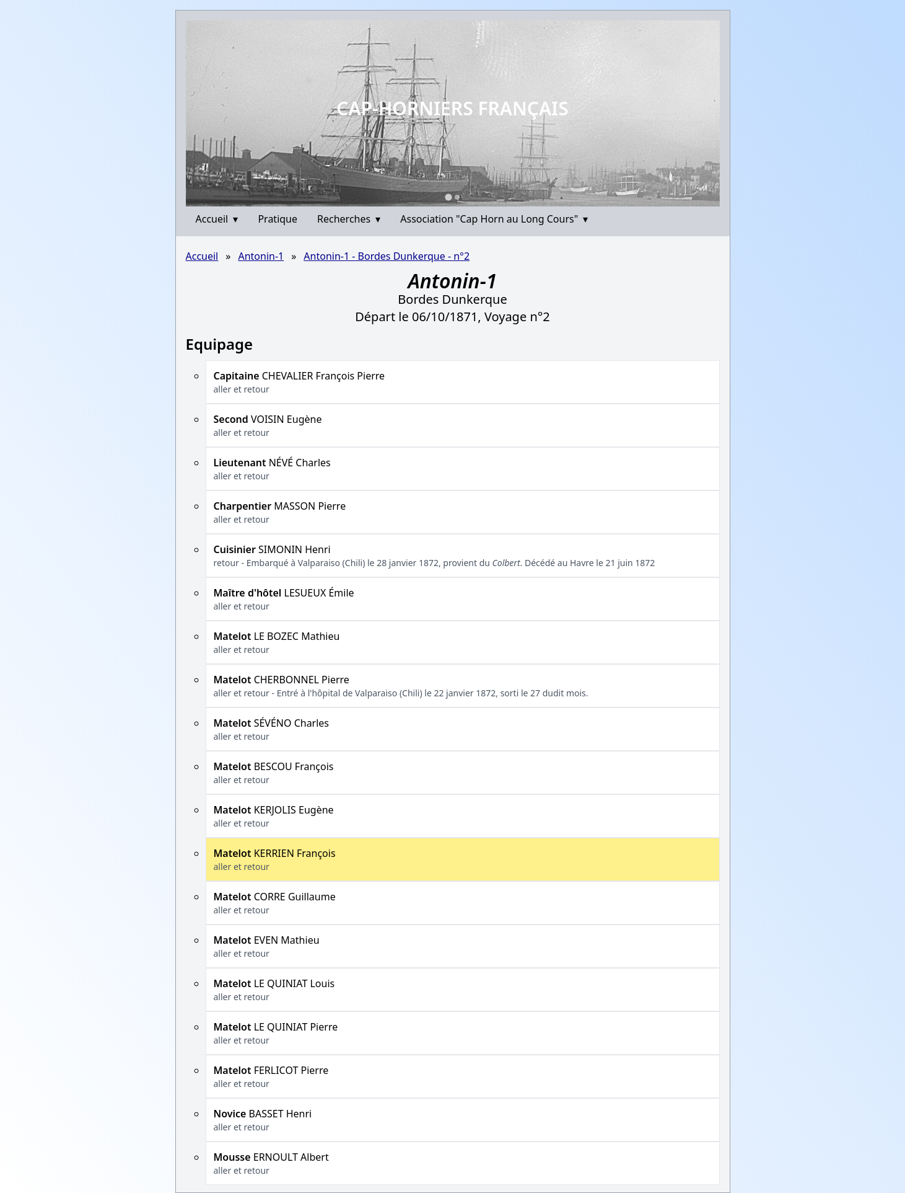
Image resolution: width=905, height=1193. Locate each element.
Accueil (217, 219)
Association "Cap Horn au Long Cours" (494, 219)
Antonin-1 (261, 256)
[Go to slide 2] (457, 197)
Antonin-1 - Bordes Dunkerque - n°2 (387, 256)
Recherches (348, 219)
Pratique (277, 219)
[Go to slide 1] (448, 196)
